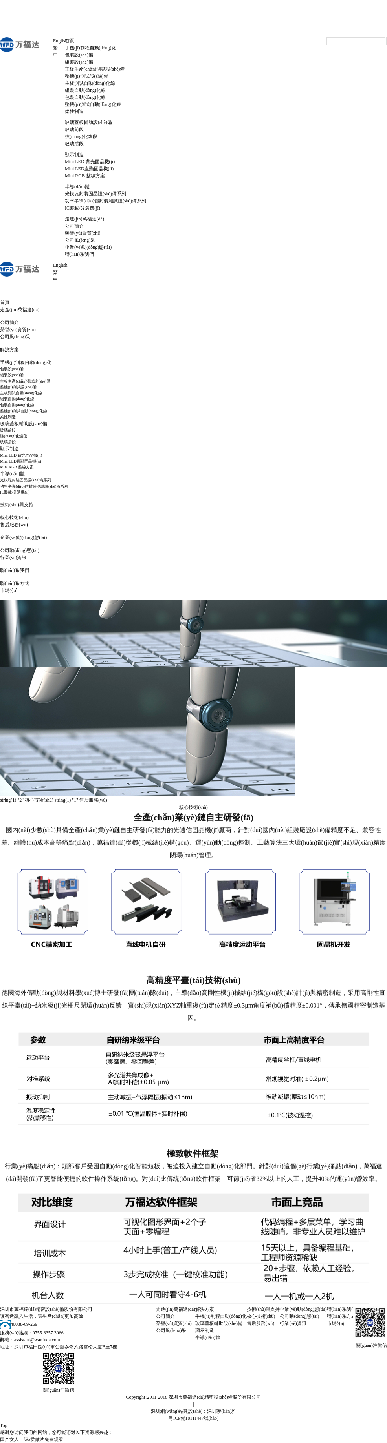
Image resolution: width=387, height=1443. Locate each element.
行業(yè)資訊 (13, 557)
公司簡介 (74, 226)
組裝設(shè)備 (79, 62)
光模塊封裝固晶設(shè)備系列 (95, 194)
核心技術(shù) (14, 517)
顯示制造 (74, 154)
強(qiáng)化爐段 (81, 136)
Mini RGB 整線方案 (85, 176)
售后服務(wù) (14, 524)
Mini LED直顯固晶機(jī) (89, 168)
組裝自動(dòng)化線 (85, 90)
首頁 (69, 41)
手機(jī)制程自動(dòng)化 (90, 48)
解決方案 (9, 349)
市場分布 (9, 590)
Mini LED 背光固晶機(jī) (90, 161)
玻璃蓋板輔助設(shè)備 (88, 122)
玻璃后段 (74, 143)
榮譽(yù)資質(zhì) (83, 233)
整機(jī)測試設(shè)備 (86, 76)
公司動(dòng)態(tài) (19, 550)
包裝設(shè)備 (79, 55)
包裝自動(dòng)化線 (85, 97)
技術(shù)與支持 (16, 504)
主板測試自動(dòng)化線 (90, 83)
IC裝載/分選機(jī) (82, 208)
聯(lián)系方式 (14, 583)
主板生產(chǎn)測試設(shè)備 (95, 69)
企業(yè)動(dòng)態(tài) (88, 247)
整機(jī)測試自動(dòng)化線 (93, 104)
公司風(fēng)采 (80, 240)
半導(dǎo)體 (77, 186)
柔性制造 (74, 111)
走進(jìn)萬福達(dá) (84, 219)
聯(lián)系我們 (79, 254)
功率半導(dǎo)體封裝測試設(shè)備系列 (105, 201)
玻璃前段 (74, 129)
